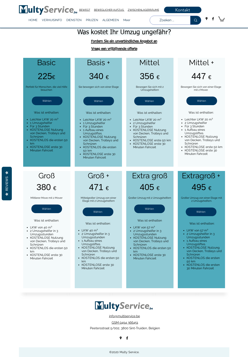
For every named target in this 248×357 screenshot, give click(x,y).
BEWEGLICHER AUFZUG (109, 9)
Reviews (6, 183)
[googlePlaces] (206, 19)
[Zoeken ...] (166, 20)
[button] (52, 20)
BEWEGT (84, 9)
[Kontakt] (182, 10)
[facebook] (213, 19)
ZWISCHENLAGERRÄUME (143, 9)
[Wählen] (47, 101)
